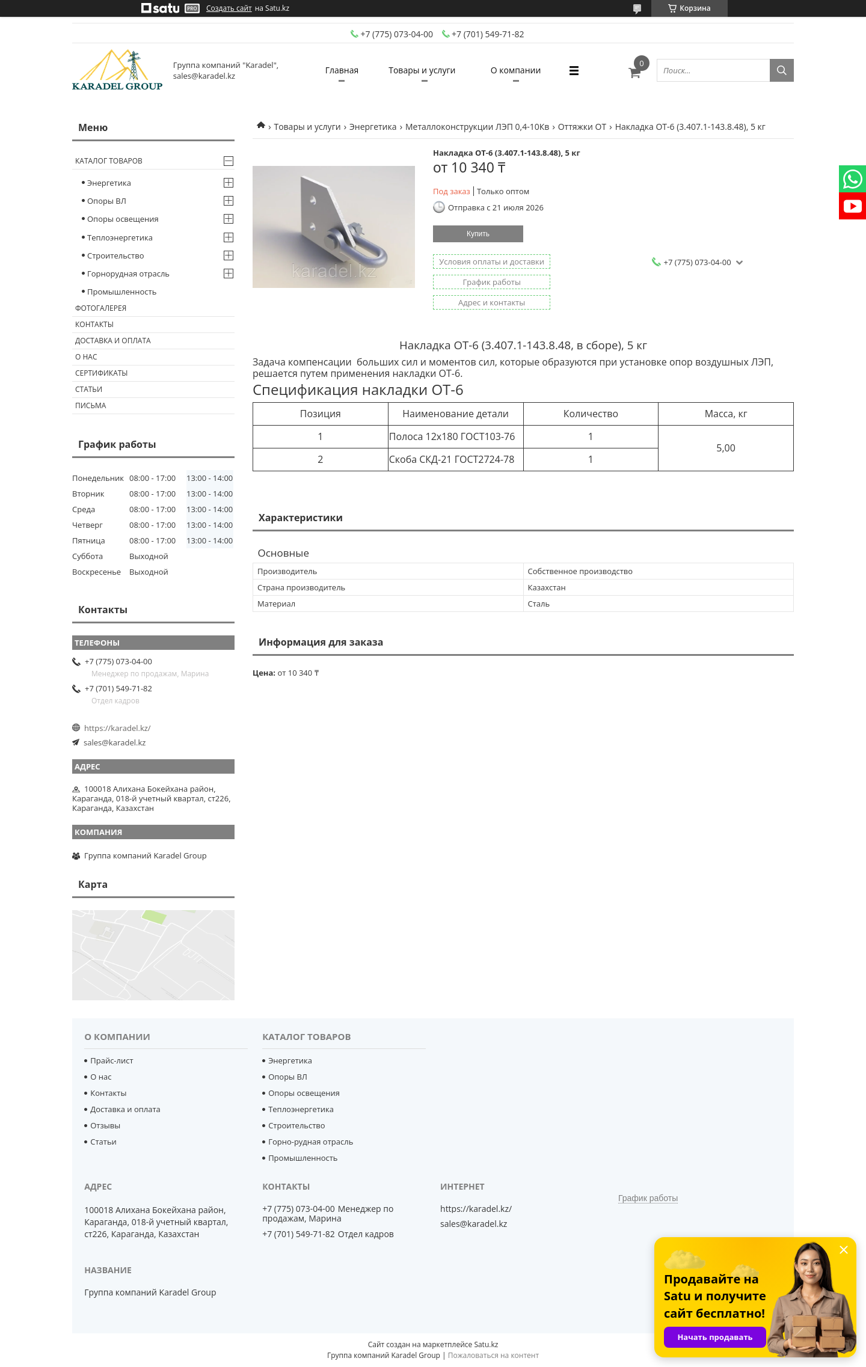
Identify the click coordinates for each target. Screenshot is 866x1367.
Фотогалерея (100, 308)
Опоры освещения (123, 218)
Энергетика (373, 126)
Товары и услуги (421, 70)
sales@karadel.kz (115, 742)
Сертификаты (101, 373)
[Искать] (782, 70)
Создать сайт (229, 8)
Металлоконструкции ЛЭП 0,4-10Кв (477, 126)
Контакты (94, 324)
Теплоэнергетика (120, 237)
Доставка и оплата (113, 340)
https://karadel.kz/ (117, 728)
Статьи (88, 389)
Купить (478, 234)
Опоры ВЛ (106, 200)
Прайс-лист (111, 1060)
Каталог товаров (109, 161)
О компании (516, 70)
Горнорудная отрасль (128, 273)
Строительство (115, 255)
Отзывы (105, 1125)
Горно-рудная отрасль (310, 1141)
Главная (342, 70)
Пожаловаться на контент (493, 1355)
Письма (90, 405)
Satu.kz (486, 1344)
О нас (86, 357)
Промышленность (121, 291)
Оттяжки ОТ (582, 126)
